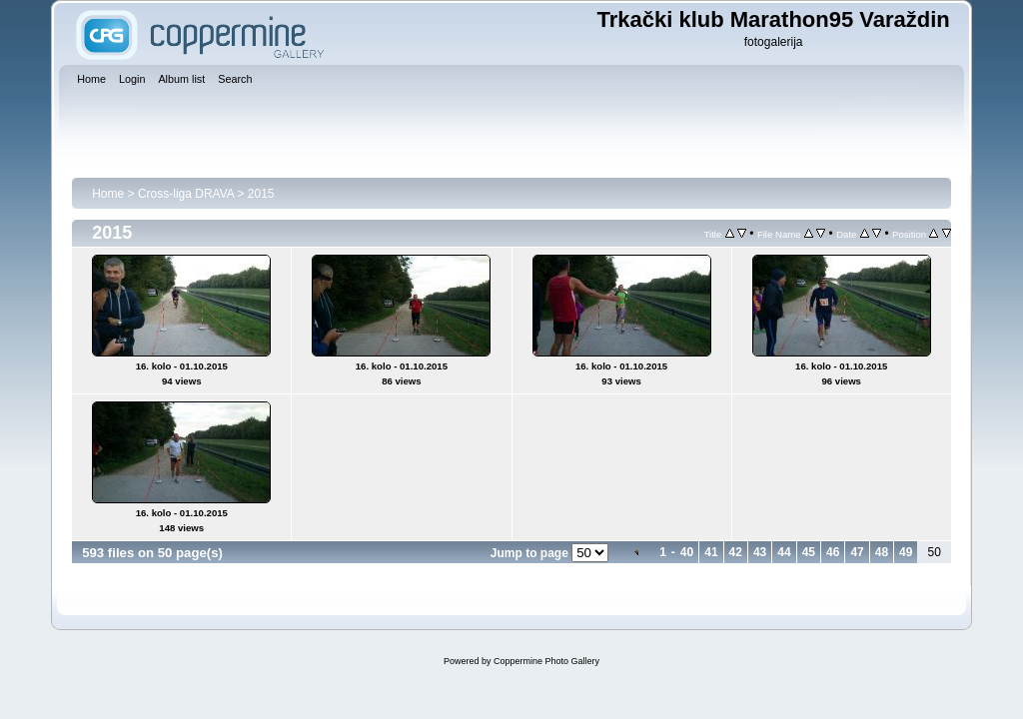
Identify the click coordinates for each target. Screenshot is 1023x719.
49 (905, 552)
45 (808, 552)
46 (832, 552)
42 (735, 552)
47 (856, 552)
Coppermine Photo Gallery (546, 661)
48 (881, 552)
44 (783, 552)
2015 (261, 194)
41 (710, 552)
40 (686, 552)
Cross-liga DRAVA (186, 194)
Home (108, 194)
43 (759, 552)
